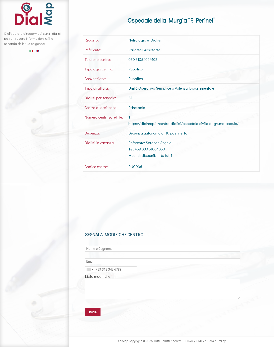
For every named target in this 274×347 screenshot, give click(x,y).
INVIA (93, 312)
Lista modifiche (97, 276)
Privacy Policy (194, 341)
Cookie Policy (216, 341)
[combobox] (89, 269)
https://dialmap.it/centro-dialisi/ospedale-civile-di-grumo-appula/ (183, 123)
